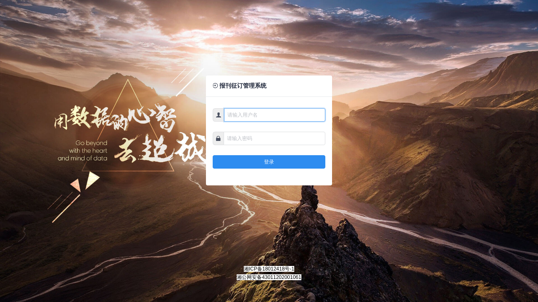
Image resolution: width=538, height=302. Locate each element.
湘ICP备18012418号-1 (269, 269)
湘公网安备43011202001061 (269, 277)
